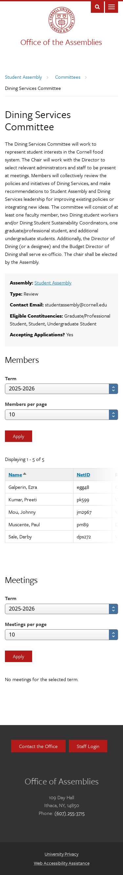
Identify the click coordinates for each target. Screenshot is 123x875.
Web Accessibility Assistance (62, 863)
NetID (83, 474)
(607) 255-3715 (69, 813)
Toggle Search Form (97, 6)
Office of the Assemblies (61, 42)
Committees (67, 76)
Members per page (26, 403)
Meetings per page (26, 624)
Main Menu (111, 6)
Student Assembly (23, 76)
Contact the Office (38, 746)
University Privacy (61, 853)
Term (10, 378)
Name (18, 474)
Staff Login (88, 746)
